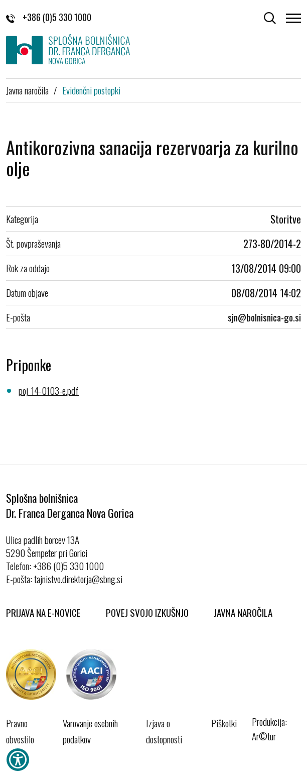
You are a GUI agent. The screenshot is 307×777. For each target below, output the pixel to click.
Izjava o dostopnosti (164, 731)
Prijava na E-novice (43, 612)
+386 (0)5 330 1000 (48, 17)
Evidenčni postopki (91, 90)
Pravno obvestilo (20, 731)
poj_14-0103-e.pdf (49, 390)
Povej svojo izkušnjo (147, 612)
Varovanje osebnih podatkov (90, 731)
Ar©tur (264, 736)
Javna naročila (27, 90)
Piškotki (224, 723)
